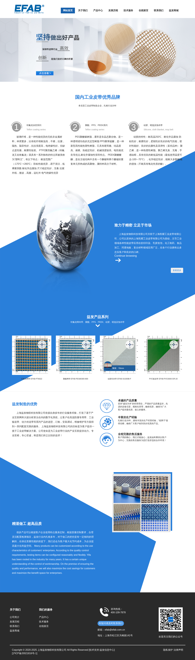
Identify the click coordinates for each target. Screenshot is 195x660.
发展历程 (113, 10)
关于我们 (83, 10)
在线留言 (143, 10)
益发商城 (173, 10)
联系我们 (158, 10)
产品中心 (98, 10)
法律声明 (178, 650)
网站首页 (68, 10)
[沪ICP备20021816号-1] (24, 653)
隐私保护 (168, 650)
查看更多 (177, 270)
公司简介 (14, 617)
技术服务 (128, 10)
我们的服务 (46, 609)
